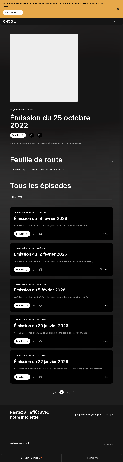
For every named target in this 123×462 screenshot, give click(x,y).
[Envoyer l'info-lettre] (41, 443)
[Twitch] (111, 414)
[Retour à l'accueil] (9, 21)
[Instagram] (106, 414)
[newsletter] (26, 443)
